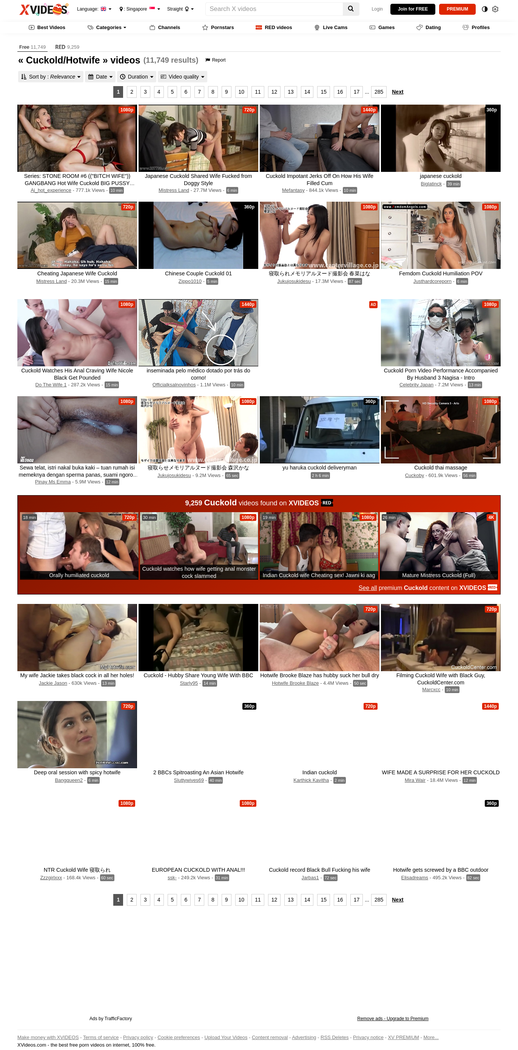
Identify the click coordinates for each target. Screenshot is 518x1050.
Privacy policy (138, 1037)
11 (258, 92)
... (367, 92)
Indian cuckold (319, 772)
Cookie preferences (178, 1037)
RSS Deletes (334, 1037)
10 (242, 92)
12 (274, 92)
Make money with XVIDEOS (48, 1037)
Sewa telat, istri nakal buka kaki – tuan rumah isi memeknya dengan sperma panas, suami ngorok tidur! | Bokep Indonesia (77, 475)
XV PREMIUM (403, 1037)
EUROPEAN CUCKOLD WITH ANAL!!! (198, 870)
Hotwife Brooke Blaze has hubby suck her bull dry (319, 675)
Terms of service (101, 1037)
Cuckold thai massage (440, 468)
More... (430, 1037)
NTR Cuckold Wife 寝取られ (77, 870)
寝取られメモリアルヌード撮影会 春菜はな (320, 273)
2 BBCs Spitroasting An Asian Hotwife (198, 772)
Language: (91, 9)
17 (357, 92)
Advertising (304, 1037)
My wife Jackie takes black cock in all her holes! (77, 675)
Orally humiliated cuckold (79, 575)
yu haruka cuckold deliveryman (319, 468)
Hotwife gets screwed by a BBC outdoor (441, 870)
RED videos (274, 27)
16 (340, 92)
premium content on (428, 588)
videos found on (259, 502)
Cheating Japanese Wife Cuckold (77, 273)
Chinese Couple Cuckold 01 (198, 273)
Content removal (270, 1037)
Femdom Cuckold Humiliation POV (441, 273)
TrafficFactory (118, 1018)
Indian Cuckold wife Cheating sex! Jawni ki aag (319, 575)
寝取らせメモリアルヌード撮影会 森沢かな (199, 468)
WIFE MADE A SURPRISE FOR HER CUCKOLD (440, 772)
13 (291, 92)
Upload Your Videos (225, 1037)
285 (379, 92)
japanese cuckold (440, 176)
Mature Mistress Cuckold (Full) (438, 575)
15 (324, 92)
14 (307, 92)
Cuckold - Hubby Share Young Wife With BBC (198, 675)
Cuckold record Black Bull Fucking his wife (319, 870)
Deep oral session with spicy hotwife (77, 772)
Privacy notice (368, 1037)
